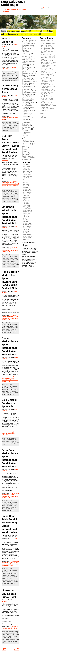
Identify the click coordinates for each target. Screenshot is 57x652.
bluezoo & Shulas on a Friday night (9, 593)
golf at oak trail (27, 99)
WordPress (44, 117)
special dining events (29, 143)
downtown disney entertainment (27, 55)
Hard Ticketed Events (8, 195)
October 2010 (27, 237)
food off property (27, 96)
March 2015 (26, 168)
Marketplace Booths (8, 332)
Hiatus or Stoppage (46, 45)
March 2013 (26, 205)
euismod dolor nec (32, 251)
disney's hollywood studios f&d (28, 83)
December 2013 (27, 190)
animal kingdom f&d (29, 81)
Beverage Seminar (28, 67)
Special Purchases (28, 75)
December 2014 (27, 171)
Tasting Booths (6, 327)
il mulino (25, 153)
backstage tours (27, 43)
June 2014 (26, 181)
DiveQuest (26, 48)
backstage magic (28, 45)
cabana (25, 149)
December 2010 (27, 234)
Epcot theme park (12, 193)
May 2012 (25, 220)
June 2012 (26, 218)
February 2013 (27, 207)
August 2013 (26, 197)
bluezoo (25, 148)
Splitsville (13, 73)
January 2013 (27, 208)
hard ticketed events (28, 102)
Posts (45, 8)
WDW (15, 75)
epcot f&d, (11, 198)
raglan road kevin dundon (30, 137)
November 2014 (27, 173)
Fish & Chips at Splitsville (48, 56)
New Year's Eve (27, 127)
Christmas (26, 105)
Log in (42, 116)
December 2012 (27, 210)
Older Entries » (16, 649)
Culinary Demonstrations (30, 69)
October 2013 (27, 194)
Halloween (26, 124)
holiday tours (27, 125)
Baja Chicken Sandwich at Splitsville (9, 403)
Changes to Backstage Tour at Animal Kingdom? (48, 47)
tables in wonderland (29, 92)
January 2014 (27, 189)
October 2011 (27, 228)
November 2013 (27, 192)
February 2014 (27, 187)
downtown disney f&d (29, 86)
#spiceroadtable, (7, 580)
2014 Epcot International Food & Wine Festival (9, 191)
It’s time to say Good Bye (48, 43)
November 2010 (27, 236)
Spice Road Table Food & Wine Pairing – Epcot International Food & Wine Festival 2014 (10, 563)
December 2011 (27, 224)
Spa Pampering (27, 141)
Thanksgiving (27, 129)
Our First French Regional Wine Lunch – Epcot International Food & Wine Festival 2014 (10, 146)
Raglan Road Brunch (47, 60)
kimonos (25, 154)
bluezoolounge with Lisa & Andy (10, 89)
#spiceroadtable (27, 80)
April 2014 (26, 184)
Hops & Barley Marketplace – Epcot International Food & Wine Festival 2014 (10, 317)
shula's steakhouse (28, 156)
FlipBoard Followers (46, 54)
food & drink (13, 80)
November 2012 (27, 211)
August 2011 (26, 229)
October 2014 (27, 174)
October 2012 (27, 213)
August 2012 (26, 216)
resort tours (26, 140)
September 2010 (27, 239)
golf (24, 97)
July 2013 (25, 199)
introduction (26, 130)
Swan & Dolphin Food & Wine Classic (29, 158)
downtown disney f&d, (8, 443)
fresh (24, 151)
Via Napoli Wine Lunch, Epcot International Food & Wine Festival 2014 (10, 249)
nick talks (25, 133)
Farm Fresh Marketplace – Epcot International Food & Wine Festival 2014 (10, 495)
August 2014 (26, 177)
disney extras (26, 53)
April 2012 (26, 221)
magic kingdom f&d (28, 91)
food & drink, (6, 127)
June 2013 (26, 200)
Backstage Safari (28, 47)
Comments (52, 8)
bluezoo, (14, 125)
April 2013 (26, 203)
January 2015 (27, 169)
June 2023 (26, 165)
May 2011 (25, 233)
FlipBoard (25, 76)
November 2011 (27, 226)
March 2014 (26, 186)
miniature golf (27, 100)
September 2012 (27, 215)
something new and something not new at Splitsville (47, 51)
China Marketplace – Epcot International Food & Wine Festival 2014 (10, 379)
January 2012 (27, 223)
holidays (25, 104)
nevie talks (26, 132)
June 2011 (26, 231)
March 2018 (26, 166)
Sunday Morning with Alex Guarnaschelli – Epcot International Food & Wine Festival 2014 (48, 64)
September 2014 (27, 176)
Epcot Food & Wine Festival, (10, 331)
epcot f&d (26, 89)
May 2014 (25, 182)
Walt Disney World (7, 75)
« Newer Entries (4, 649)
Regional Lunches (11, 201)
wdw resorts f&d (27, 94)
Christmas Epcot (28, 113)
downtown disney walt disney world (28, 58)
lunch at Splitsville (46, 68)
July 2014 (25, 179)
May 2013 (25, 202)
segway (25, 50)
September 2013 (27, 195)
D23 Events (26, 51)
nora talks (25, 135)
